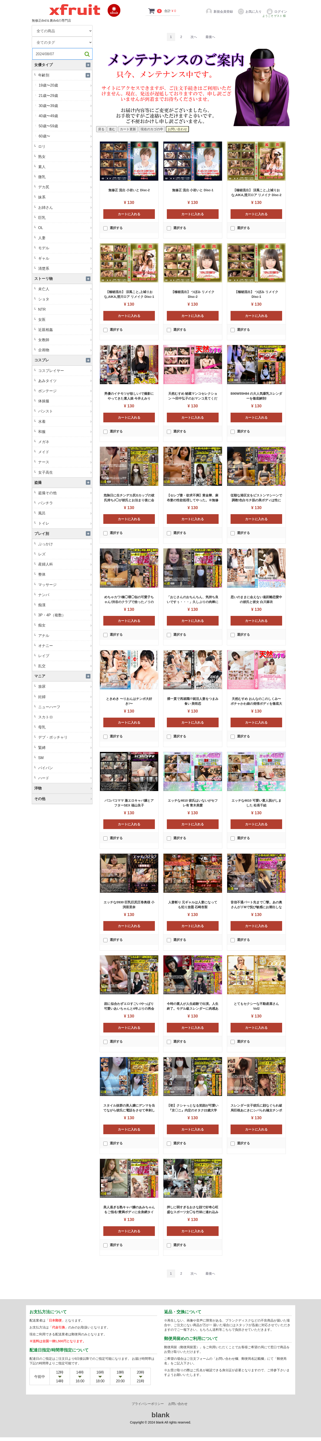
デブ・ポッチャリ (64, 737)
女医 (64, 320)
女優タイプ (63, 65)
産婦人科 (64, 564)
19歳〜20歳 (65, 85)
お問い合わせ (178, 1407)
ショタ (64, 299)
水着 (64, 421)
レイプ (64, 656)
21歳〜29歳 (65, 96)
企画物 (64, 350)
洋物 (63, 788)
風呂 (64, 513)
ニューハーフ (64, 707)
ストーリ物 (63, 279)
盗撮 (63, 482)
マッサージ (64, 585)
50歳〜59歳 (65, 126)
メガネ (64, 442)
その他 (63, 799)
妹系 (64, 197)
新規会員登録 (219, 11)
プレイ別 (63, 534)
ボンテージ (64, 391)
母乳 (64, 727)
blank (160, 1419)
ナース (64, 462)
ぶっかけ (64, 544)
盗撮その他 (64, 493)
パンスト (64, 411)
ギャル (64, 258)
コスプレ (63, 360)
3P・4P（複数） (64, 615)
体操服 (64, 401)
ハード (64, 778)
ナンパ (64, 595)
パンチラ (64, 503)
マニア (63, 676)
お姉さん (64, 207)
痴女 (64, 625)
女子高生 (64, 472)
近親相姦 (64, 330)
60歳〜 (65, 136)
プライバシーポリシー (148, 1407)
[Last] (210, 37)
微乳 (64, 177)
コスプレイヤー (64, 371)
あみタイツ (64, 381)
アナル (64, 636)
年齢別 (64, 75)
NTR (64, 309)
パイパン (64, 768)
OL (64, 228)
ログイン (276, 11)
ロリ (64, 146)
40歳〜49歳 (65, 116)
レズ (64, 554)
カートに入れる (129, 214)
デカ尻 (64, 187)
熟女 (64, 157)
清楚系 (64, 268)
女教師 (64, 340)
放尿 (64, 686)
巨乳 (64, 218)
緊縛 (64, 748)
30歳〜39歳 (65, 106)
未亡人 (64, 289)
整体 (64, 574)
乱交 (64, 666)
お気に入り (249, 11)
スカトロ (64, 717)
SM (64, 758)
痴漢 (64, 605)
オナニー (64, 646)
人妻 (64, 238)
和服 (64, 432)
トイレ (64, 523)
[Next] (193, 37)
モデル (64, 248)
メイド (64, 452)
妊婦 (64, 697)
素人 (64, 167)
